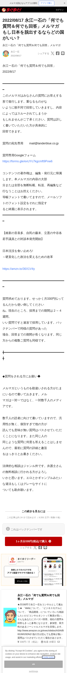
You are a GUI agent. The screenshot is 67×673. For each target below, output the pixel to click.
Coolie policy (48, 660)
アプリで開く (46, 3)
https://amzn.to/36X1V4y (18, 268)
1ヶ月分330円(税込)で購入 (33, 541)
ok (33, 667)
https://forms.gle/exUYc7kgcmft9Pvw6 (27, 161)
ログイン (60, 10)
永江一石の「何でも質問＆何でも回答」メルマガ (31, 45)
